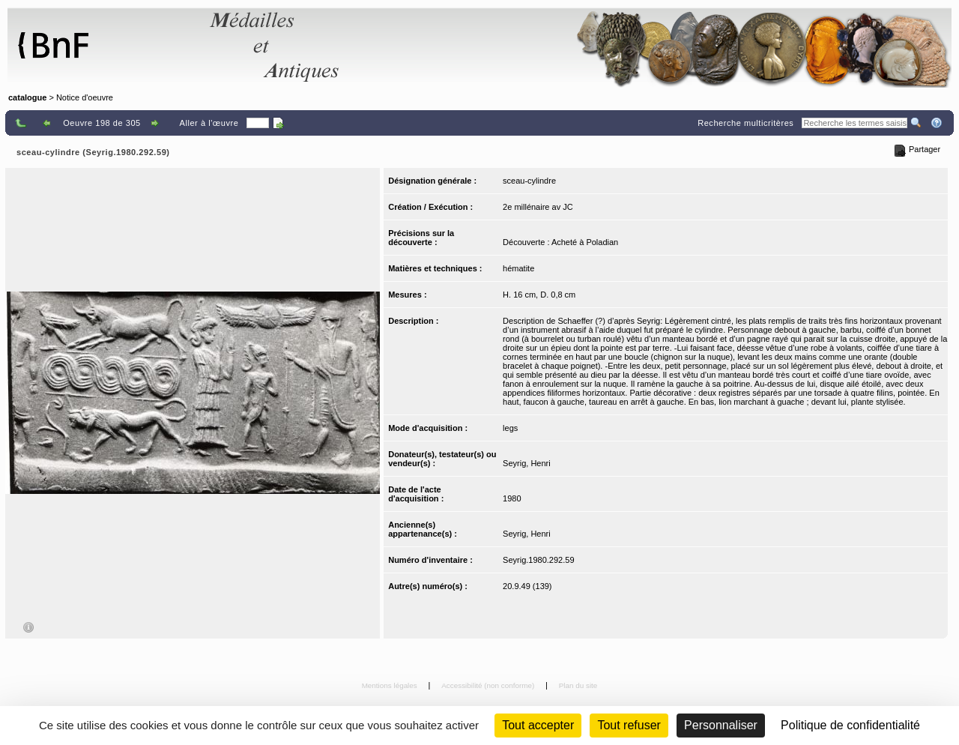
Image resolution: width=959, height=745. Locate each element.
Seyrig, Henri (527, 463)
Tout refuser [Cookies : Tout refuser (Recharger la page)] (628, 725)
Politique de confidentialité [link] (850, 725)
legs (510, 427)
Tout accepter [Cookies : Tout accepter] (538, 725)
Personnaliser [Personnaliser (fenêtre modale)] (720, 725)
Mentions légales (391, 685)
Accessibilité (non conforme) (488, 685)
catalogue (27, 97)
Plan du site (578, 685)
